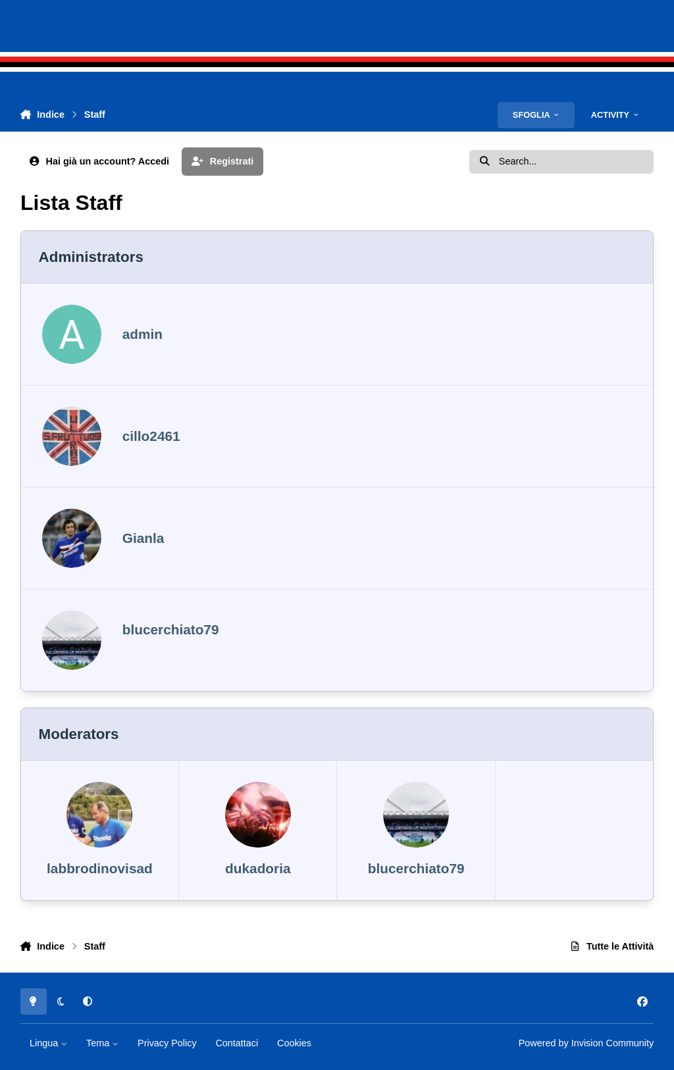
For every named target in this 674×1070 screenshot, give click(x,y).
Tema (102, 1043)
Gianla (143, 538)
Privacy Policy (167, 1043)
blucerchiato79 (170, 629)
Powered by (586, 1043)
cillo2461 (151, 436)
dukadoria (257, 868)
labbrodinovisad (100, 868)
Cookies (294, 1043)
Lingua (48, 1043)
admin (142, 334)
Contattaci (236, 1043)
